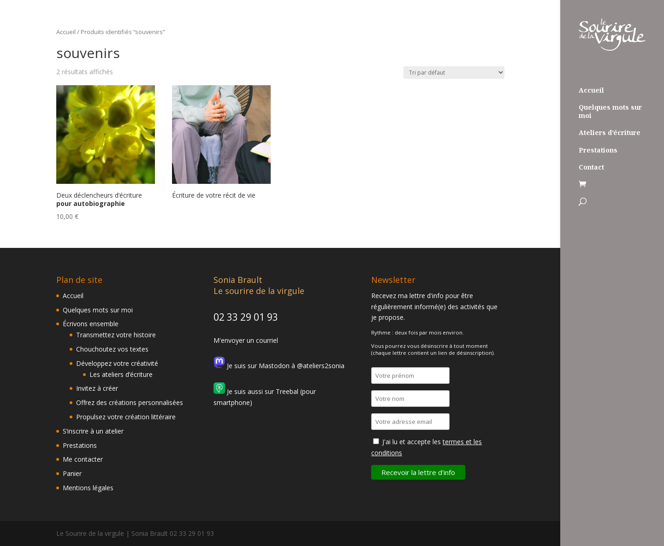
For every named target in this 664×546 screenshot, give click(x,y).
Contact (591, 167)
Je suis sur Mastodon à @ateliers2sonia (278, 365)
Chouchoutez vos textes (112, 349)
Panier (72, 473)
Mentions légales (88, 487)
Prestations (598, 150)
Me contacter (83, 459)
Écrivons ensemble (91, 323)
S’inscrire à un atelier (93, 431)
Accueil (591, 90)
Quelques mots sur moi (610, 111)
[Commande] (453, 72)
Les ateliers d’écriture (121, 374)
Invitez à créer (97, 388)
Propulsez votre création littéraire (126, 416)
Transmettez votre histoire (116, 334)
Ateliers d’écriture (609, 133)
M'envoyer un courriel (245, 340)
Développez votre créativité (117, 363)
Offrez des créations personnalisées (129, 402)
